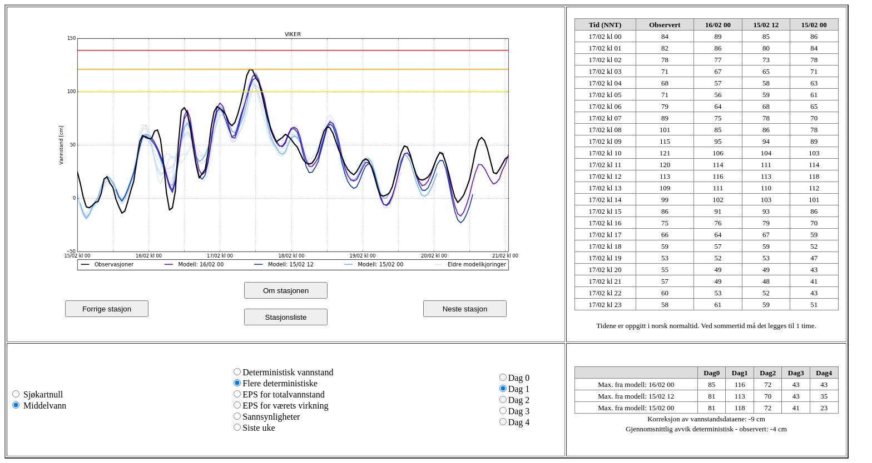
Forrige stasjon (106, 309)
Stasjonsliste (286, 317)
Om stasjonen (286, 290)
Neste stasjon (465, 309)
